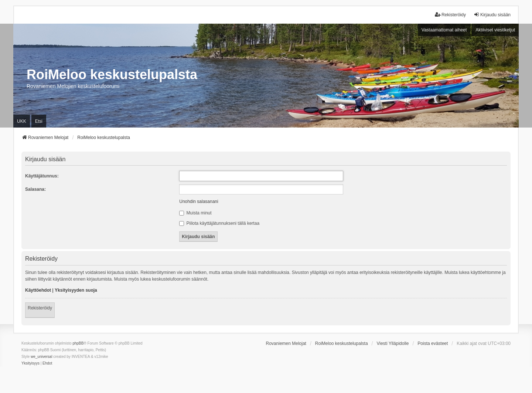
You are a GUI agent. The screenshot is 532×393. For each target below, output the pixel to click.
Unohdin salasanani (198, 201)
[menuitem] (30, 363)
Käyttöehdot (38, 290)
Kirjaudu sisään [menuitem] (492, 14)
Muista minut (195, 213)
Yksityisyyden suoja (76, 290)
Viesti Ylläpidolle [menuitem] (392, 343)
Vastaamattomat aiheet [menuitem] (444, 30)
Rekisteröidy (40, 308)
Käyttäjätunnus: (42, 176)
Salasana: (35, 189)
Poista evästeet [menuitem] (432, 343)
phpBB (77, 343)
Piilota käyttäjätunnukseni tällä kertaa (219, 223)
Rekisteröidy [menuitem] (450, 14)
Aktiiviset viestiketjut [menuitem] (495, 30)
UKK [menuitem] (21, 121)
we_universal (41, 357)
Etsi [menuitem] (38, 121)
